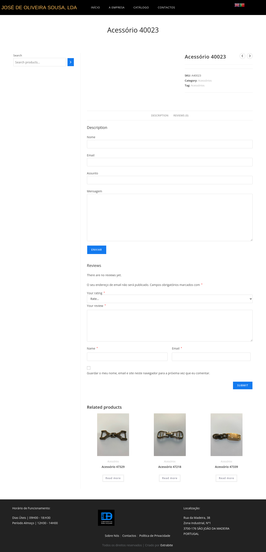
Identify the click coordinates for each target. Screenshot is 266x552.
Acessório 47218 (169, 467)
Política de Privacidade (154, 536)
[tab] (160, 115)
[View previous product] (242, 56)
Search (17, 55)
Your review (96, 306)
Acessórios (205, 80)
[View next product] (250, 56)
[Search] (70, 62)
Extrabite (166, 545)
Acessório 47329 (113, 467)
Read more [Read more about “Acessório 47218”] (169, 478)
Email (177, 348)
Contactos (129, 536)
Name (92, 348)
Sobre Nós (112, 536)
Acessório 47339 (226, 467)
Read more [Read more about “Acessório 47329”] (113, 478)
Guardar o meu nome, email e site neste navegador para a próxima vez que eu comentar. (148, 373)
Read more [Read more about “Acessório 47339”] (226, 478)
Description (159, 115)
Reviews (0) (180, 115)
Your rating (96, 293)
